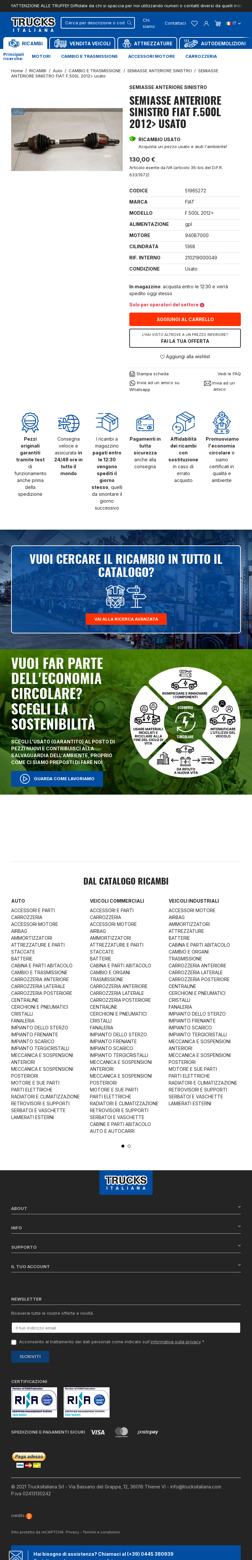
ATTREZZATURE (186, 931)
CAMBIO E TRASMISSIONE (39, 972)
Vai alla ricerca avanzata (126, 619)
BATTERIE (21, 958)
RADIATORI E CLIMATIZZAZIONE (45, 1096)
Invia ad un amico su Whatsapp (154, 386)
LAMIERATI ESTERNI (32, 1117)
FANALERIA (22, 1020)
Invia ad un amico (219, 386)
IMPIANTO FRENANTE (34, 1034)
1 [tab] (123, 1146)
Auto (18, 901)
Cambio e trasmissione (89, 56)
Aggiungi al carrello (185, 319)
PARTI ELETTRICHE (31, 1089)
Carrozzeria (201, 56)
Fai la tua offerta (185, 338)
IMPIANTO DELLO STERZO (39, 1027)
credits (21, 1515)
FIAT (190, 202)
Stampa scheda (149, 374)
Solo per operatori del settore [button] (166, 304)
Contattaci (175, 23)
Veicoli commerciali (117, 901)
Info (126, 1227)
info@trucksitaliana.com (195, 1486)
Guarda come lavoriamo (57, 779)
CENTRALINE (25, 1000)
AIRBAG (19, 931)
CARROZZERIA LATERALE (38, 986)
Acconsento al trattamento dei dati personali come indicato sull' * (111, 1341)
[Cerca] (98, 23)
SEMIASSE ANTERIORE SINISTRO (168, 87)
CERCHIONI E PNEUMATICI (39, 1007)
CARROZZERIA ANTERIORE (40, 979)
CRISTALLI (22, 1014)
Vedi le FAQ (229, 373)
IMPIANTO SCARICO (32, 1041)
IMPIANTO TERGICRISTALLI (40, 1048)
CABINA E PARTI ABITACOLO (42, 965)
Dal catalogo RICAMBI (126, 882)
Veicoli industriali (194, 901)
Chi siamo (149, 23)
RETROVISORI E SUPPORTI (40, 1103)
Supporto (126, 1247)
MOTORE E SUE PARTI (35, 1083)
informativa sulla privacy (176, 1341)
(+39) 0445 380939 (150, 1554)
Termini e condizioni (101, 1532)
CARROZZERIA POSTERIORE (41, 993)
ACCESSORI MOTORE (34, 924)
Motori (41, 56)
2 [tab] (129, 1146)
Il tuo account (126, 1266)
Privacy (72, 1532)
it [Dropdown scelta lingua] (233, 23)
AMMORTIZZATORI (31, 938)
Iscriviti (30, 1356)
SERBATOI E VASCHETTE (38, 1110)
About (126, 1208)
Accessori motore (151, 56)
